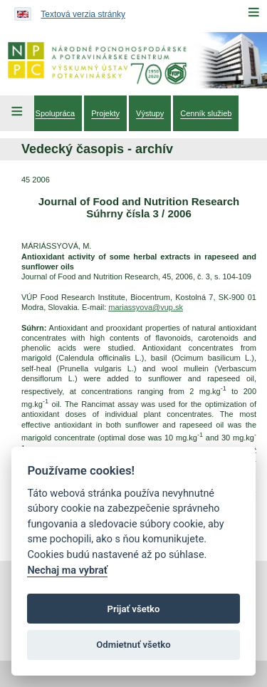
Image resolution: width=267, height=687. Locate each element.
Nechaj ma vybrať (67, 570)
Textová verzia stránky (83, 14)
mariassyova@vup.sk (145, 307)
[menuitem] (55, 113)
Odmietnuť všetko (133, 644)
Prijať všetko (134, 609)
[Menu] (253, 12)
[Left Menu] (17, 113)
